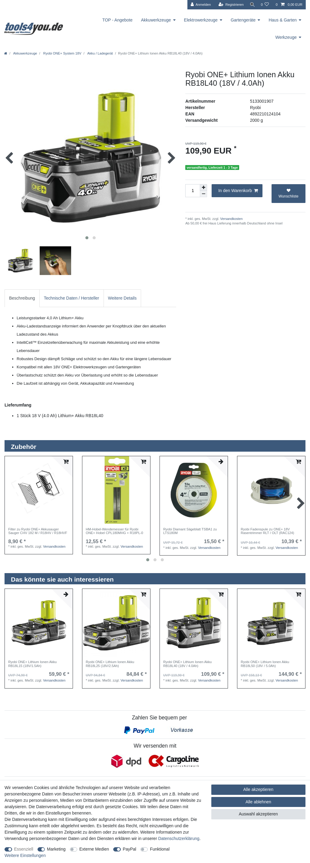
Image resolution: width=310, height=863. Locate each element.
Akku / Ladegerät (100, 53)
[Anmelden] (199, 4)
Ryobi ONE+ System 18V (61, 53)
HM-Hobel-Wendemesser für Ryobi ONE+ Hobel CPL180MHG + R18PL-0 (114, 531)
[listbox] (39, 490)
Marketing (56, 849)
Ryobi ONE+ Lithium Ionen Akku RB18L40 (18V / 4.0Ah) (187, 663)
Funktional (160, 849)
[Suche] (251, 4)
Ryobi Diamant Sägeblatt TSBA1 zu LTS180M (190, 531)
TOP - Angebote (117, 20)
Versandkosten (230, 219)
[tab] (22, 298)
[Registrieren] (229, 4)
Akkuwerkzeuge (156, 20)
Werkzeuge (286, 37)
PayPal (129, 849)
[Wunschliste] (264, 4)
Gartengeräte (243, 20)
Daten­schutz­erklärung (178, 838)
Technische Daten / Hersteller (71, 298)
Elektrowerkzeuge (201, 20)
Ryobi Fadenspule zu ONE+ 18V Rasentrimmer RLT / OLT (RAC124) (267, 531)
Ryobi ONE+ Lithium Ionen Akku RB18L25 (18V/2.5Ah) (110, 663)
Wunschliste (288, 193)
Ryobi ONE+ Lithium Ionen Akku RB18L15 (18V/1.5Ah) (32, 663)
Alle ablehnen (258, 801)
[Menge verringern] (203, 194)
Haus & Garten (283, 20)
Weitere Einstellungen (25, 855)
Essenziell (23, 849)
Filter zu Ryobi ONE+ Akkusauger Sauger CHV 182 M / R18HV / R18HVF (37, 531)
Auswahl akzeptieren (258, 814)
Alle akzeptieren (258, 789)
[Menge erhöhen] (203, 187)
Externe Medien (94, 849)
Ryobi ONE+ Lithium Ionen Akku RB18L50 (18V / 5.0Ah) (265, 663)
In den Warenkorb (238, 191)
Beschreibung (22, 298)
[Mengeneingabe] (192, 190)
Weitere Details (122, 298)
